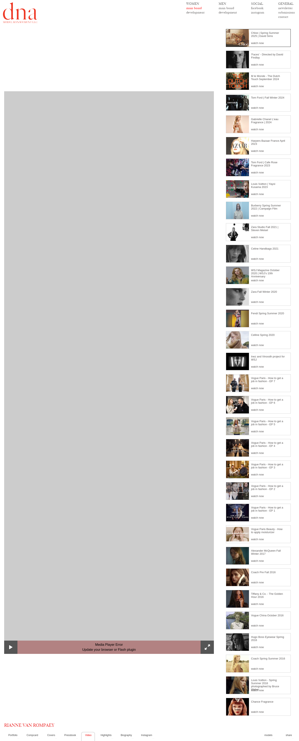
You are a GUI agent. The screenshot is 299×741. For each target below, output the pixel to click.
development (195, 12)
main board (194, 8)
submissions (286, 12)
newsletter (285, 8)
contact (283, 17)
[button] (10, 647)
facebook (257, 8)
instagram (257, 12)
